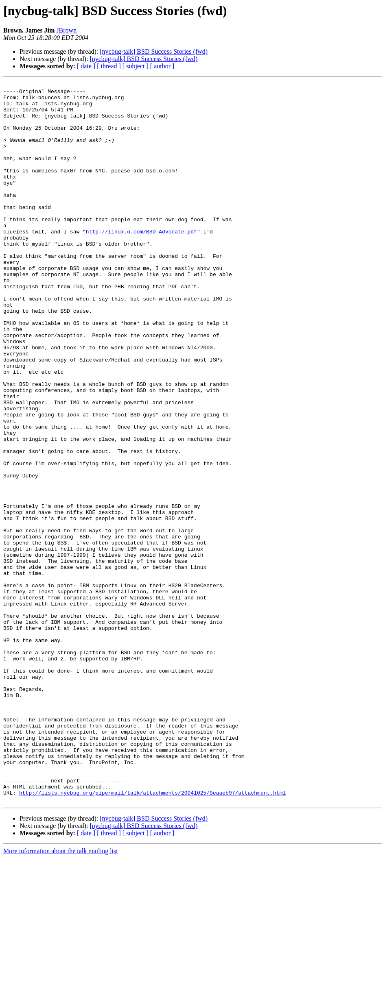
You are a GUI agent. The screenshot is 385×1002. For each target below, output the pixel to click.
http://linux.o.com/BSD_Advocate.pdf (141, 262)
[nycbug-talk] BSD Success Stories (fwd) (154, 51)
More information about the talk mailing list (60, 994)
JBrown (66, 30)
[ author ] (162, 66)
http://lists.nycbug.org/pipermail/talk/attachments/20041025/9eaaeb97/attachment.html (152, 935)
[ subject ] (135, 66)
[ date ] (86, 66)
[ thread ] (109, 66)
